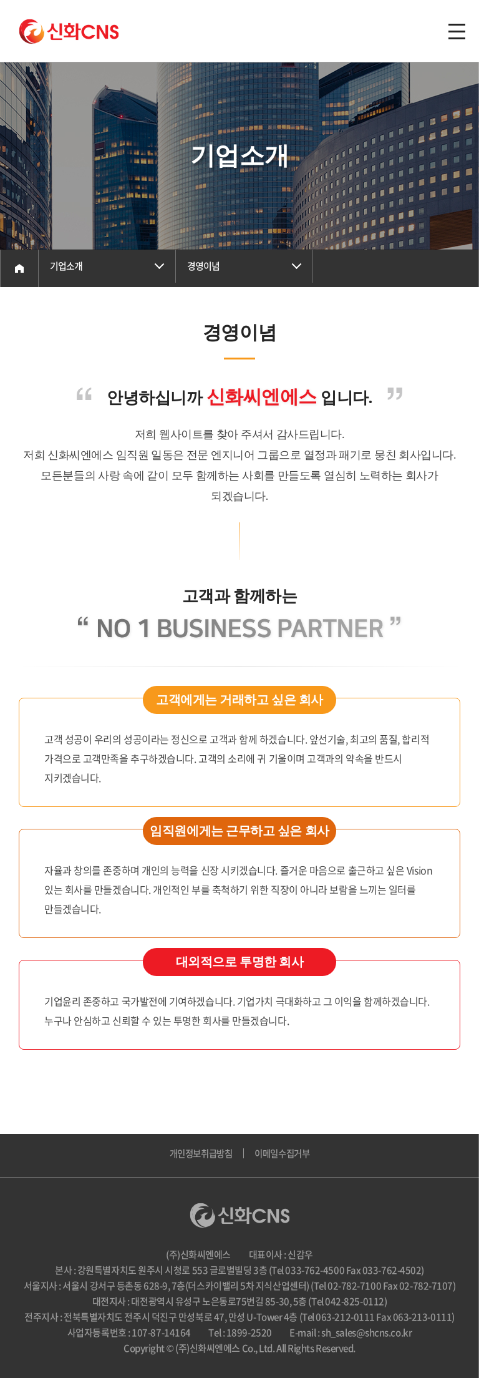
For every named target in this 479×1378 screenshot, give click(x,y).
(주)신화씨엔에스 (69, 31)
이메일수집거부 (284, 1156)
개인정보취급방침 (198, 1156)
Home (19, 268)
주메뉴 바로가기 (0, 0)
